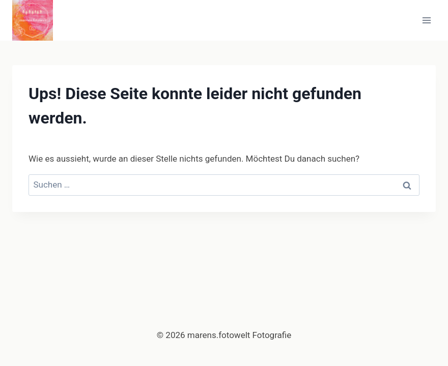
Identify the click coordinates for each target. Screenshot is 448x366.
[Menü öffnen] (426, 20)
